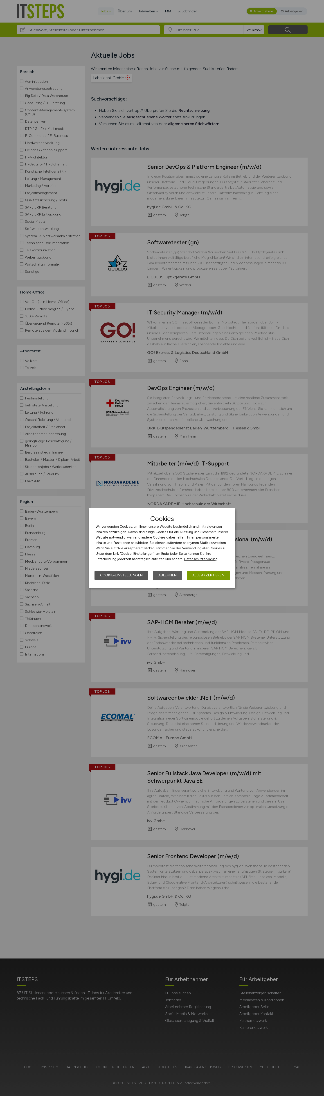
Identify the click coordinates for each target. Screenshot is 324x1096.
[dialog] (162, 548)
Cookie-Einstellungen (121, 575)
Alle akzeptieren (208, 575)
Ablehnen (167, 575)
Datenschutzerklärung (201, 559)
